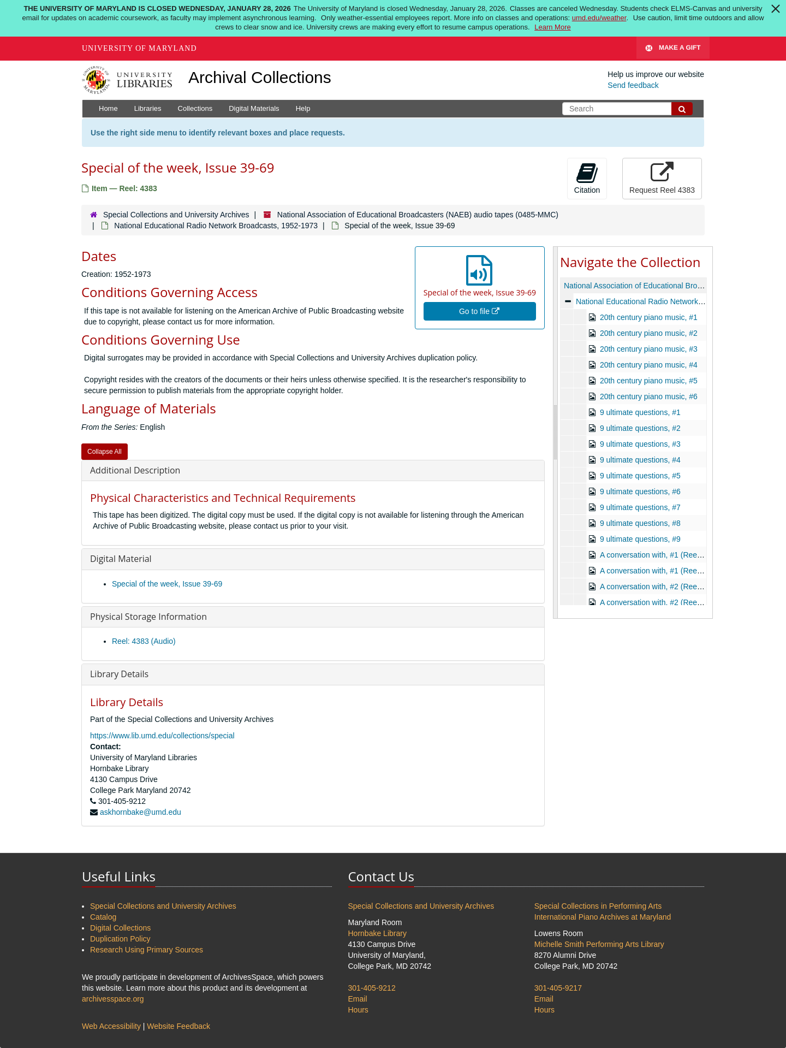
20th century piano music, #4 (649, 364)
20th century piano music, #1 (649, 317)
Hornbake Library (377, 933)
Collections (195, 108)
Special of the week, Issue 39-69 (167, 583)
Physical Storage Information (148, 617)
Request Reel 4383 (662, 178)
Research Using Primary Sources (146, 949)
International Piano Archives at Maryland (602, 917)
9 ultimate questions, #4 (640, 459)
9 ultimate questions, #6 (640, 491)
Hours (358, 1009)
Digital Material (121, 559)
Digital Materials (254, 108)
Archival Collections (259, 77)
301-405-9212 (372, 988)
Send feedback (633, 85)
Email (357, 998)
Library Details (119, 674)
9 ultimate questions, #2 (640, 428)
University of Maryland (139, 48)
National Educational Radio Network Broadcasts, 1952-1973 (216, 225)
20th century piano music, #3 (649, 349)
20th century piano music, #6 (649, 396)
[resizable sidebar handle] (555, 432)
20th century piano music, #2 (649, 333)
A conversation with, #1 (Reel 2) (654, 570)
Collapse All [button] (104, 451)
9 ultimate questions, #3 (640, 444)
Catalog (103, 917)
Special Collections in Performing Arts (598, 906)
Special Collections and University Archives (176, 214)
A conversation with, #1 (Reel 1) (654, 554)
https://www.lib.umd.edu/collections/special (162, 735)
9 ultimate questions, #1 (640, 412)
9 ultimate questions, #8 (640, 523)
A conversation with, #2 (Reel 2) (654, 602)
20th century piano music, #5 (649, 380)
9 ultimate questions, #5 (640, 475)
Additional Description (135, 470)
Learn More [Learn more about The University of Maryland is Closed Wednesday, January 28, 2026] (552, 27)
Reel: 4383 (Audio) (144, 641)
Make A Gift (673, 48)
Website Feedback (178, 1026)
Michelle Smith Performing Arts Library (599, 944)
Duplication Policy (120, 938)
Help (303, 108)
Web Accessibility (111, 1026)
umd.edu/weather (599, 18)
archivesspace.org (113, 998)
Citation (587, 178)
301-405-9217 (558, 988)
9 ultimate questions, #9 (640, 539)
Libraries (148, 108)
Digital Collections (120, 927)
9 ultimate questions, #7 (640, 507)
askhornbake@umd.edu (140, 812)
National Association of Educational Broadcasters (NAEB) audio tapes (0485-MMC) (417, 214)
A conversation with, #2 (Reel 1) (654, 586)
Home (108, 108)
